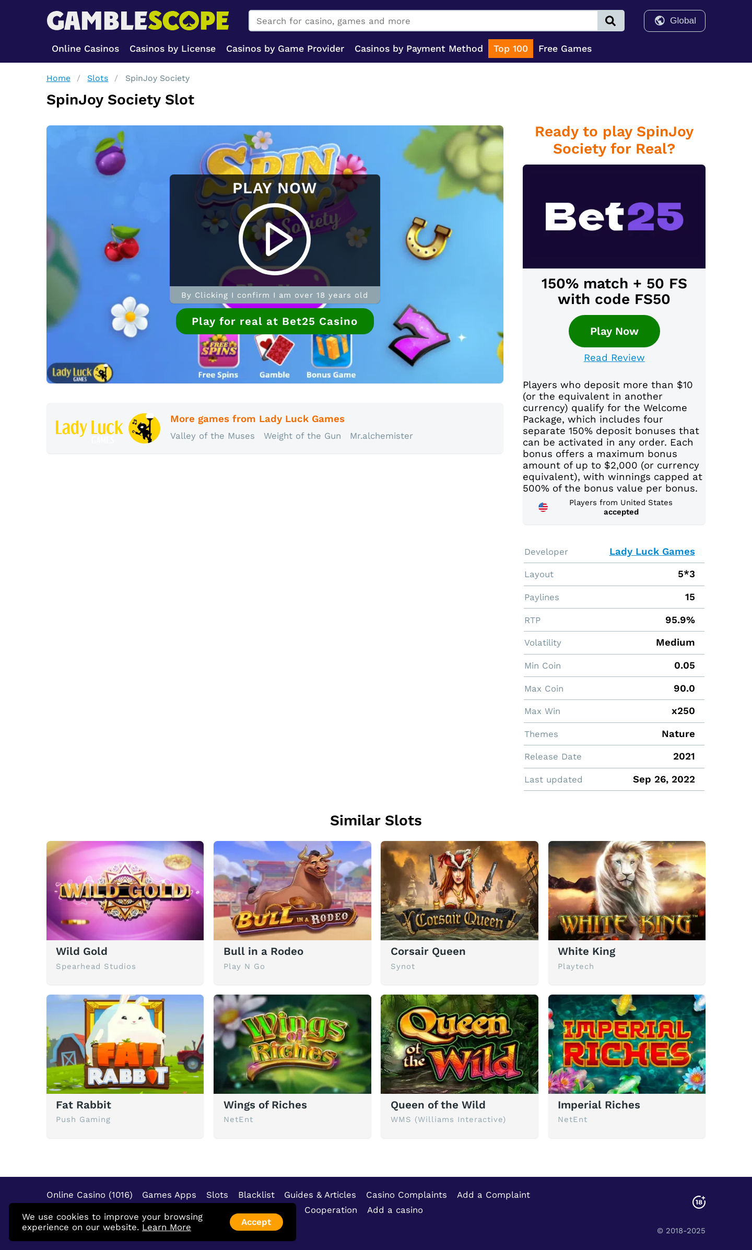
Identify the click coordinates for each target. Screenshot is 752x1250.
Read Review (614, 358)
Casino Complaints (406, 1194)
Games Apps (169, 1194)
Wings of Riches (265, 1105)
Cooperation (330, 1210)
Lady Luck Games (652, 551)
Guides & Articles (320, 1194)
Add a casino (395, 1210)
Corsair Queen (428, 951)
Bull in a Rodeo (263, 951)
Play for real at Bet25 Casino (275, 321)
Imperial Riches (599, 1105)
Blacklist (256, 1194)
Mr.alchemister (381, 435)
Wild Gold (82, 951)
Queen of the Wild (438, 1105)
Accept (256, 1222)
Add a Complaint (493, 1194)
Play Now (614, 331)
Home (58, 78)
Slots (97, 78)
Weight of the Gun (302, 435)
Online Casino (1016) (89, 1194)
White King (586, 951)
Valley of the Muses (212, 435)
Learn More (166, 1227)
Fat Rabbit (83, 1105)
